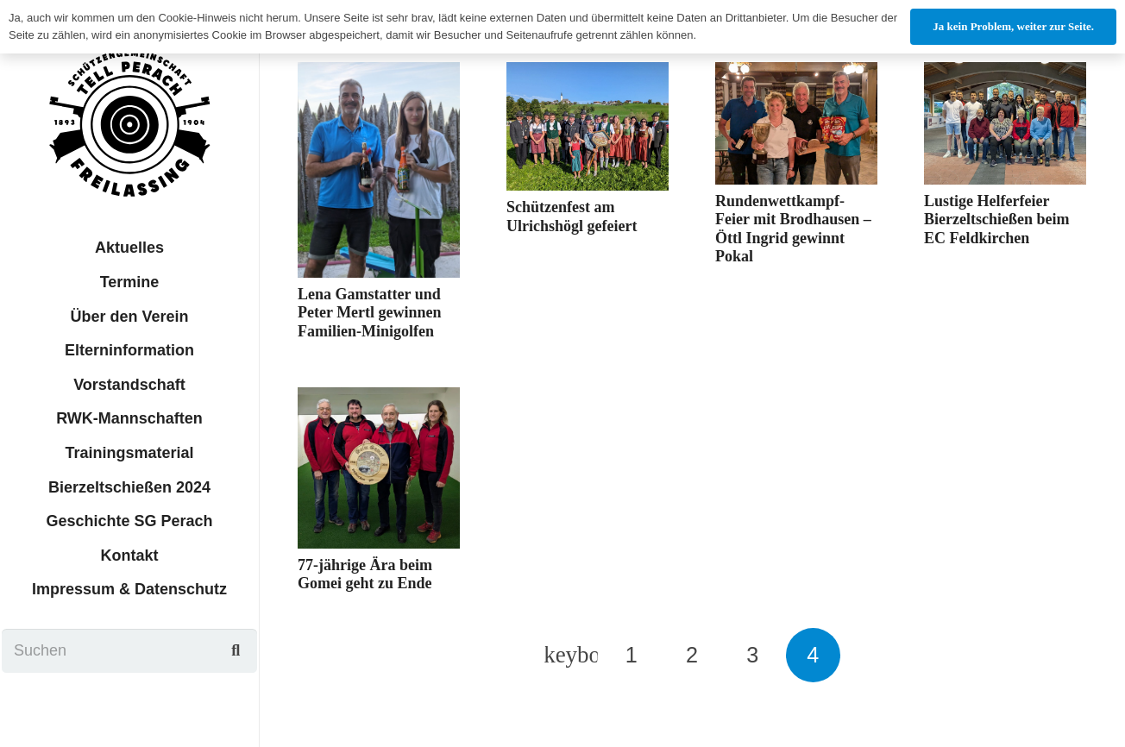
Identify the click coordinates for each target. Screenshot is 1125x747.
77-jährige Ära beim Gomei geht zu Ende (365, 574)
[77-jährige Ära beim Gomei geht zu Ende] (379, 467)
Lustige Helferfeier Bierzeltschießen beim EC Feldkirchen (996, 219)
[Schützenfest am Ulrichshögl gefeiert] (587, 126)
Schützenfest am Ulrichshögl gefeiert (571, 216)
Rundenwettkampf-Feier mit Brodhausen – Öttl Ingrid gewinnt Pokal (793, 229)
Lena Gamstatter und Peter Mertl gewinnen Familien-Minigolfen (370, 313)
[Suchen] (130, 650)
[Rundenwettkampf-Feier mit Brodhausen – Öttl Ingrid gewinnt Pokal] (796, 123)
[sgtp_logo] (129, 123)
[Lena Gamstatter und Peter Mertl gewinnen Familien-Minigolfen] (379, 170)
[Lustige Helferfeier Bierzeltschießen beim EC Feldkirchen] (1005, 123)
